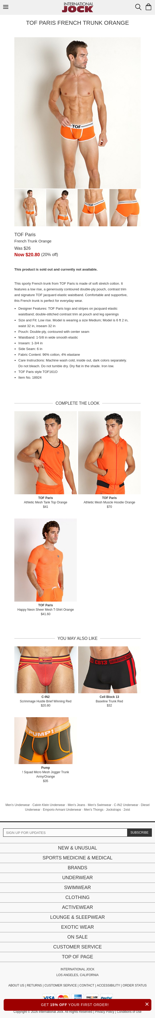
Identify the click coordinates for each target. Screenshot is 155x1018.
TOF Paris (25, 234)
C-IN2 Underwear (126, 805)
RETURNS (34, 985)
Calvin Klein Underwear (49, 805)
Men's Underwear (17, 805)
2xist (126, 809)
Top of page (77, 956)
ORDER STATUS (135, 985)
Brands (77, 867)
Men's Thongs (93, 809)
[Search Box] (138, 7)
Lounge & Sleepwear (77, 917)
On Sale (77, 937)
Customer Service (77, 947)
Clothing (77, 897)
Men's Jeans (76, 805)
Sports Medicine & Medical (77, 857)
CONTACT (86, 985)
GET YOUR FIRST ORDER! (96, 1004)
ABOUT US (16, 985)
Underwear (77, 877)
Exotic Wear (77, 927)
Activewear (77, 907)
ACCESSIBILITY (108, 985)
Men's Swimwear (99, 805)
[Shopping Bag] (148, 6)
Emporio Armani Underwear (62, 809)
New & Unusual (77, 848)
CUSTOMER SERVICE (61, 985)
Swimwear (77, 887)
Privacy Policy (104, 1012)
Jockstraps (113, 809)
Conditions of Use (129, 1012)
